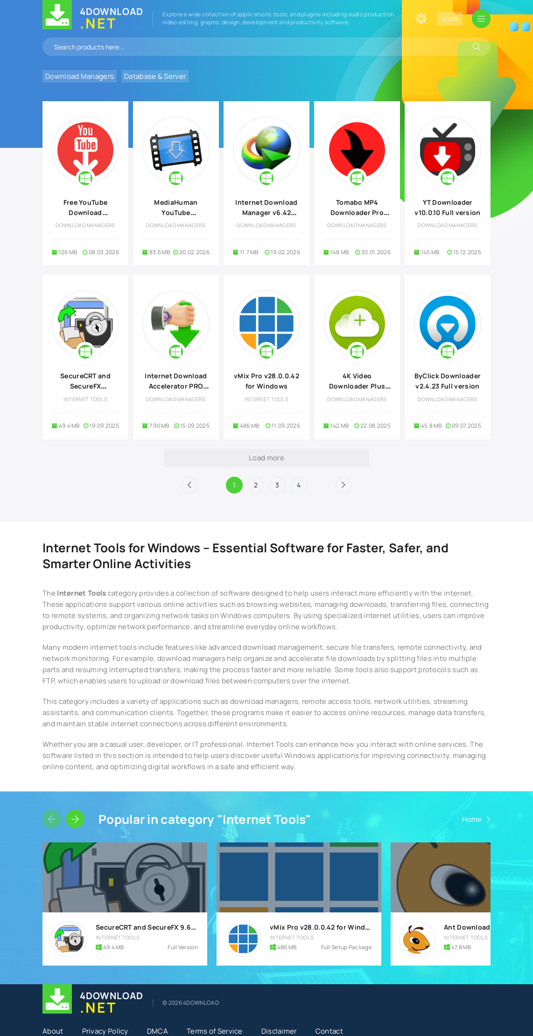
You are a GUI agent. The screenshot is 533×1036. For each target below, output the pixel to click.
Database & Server (155, 76)
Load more (266, 458)
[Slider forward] (75, 819)
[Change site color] (421, 19)
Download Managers (79, 76)
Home (472, 819)
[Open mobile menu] (481, 18)
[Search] (477, 46)
